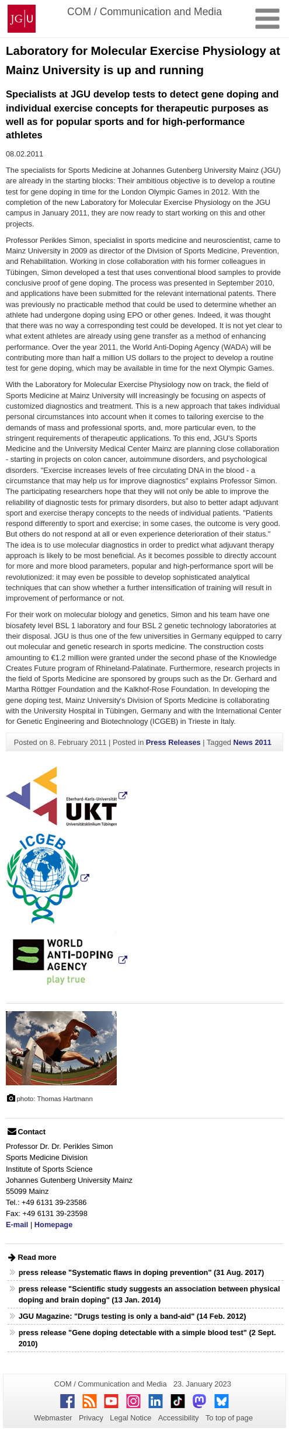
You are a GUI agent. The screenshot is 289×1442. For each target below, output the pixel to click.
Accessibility (178, 1417)
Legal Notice (130, 1417)
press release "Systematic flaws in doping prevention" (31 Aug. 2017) (141, 1272)
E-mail (17, 1224)
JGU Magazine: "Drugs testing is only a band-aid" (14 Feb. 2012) (132, 1316)
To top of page (229, 1417)
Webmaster (53, 1417)
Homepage (53, 1224)
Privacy (91, 1417)
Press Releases (173, 742)
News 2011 (252, 742)
